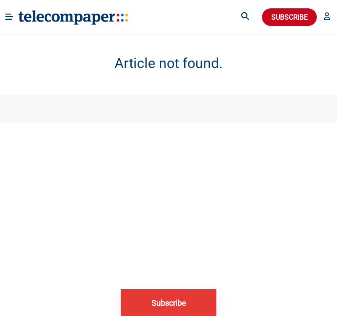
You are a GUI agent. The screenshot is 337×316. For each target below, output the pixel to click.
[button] (327, 17)
